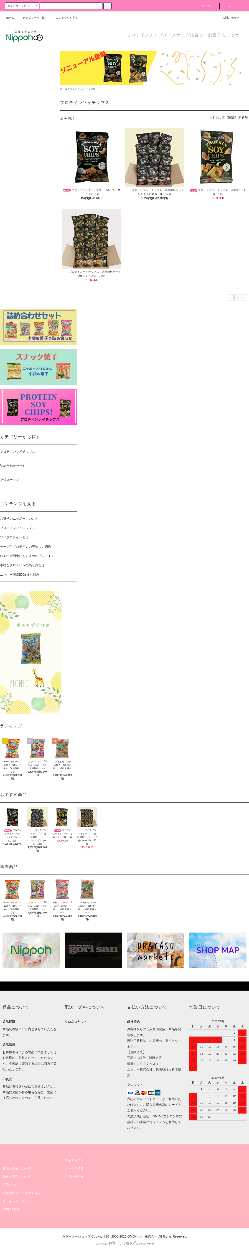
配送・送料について (17, 1176)
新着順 (243, 117)
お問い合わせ (228, 17)
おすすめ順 (217, 117)
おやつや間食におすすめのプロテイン (27, 556)
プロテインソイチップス (82, 89)
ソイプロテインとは (14, 537)
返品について (12, 1185)
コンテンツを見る (64, 17)
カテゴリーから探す (32, 17)
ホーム (10, 17)
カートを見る (74, 1168)
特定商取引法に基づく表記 (22, 1193)
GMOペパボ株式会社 (142, 1236)
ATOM (16, 1209)
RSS (6, 1209)
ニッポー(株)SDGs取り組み (19, 574)
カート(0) (232, 6)
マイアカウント (76, 1160)
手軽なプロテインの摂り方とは (22, 565)
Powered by (124, 1244)
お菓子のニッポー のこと (19, 518)
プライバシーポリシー (18, 1201)
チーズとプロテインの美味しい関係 (25, 546)
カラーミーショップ (76, 1236)
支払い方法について (17, 1168)
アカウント (206, 6)
